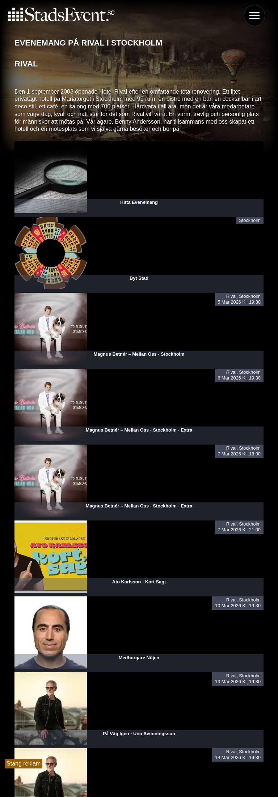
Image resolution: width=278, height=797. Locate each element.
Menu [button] (254, 15)
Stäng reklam (24, 763)
